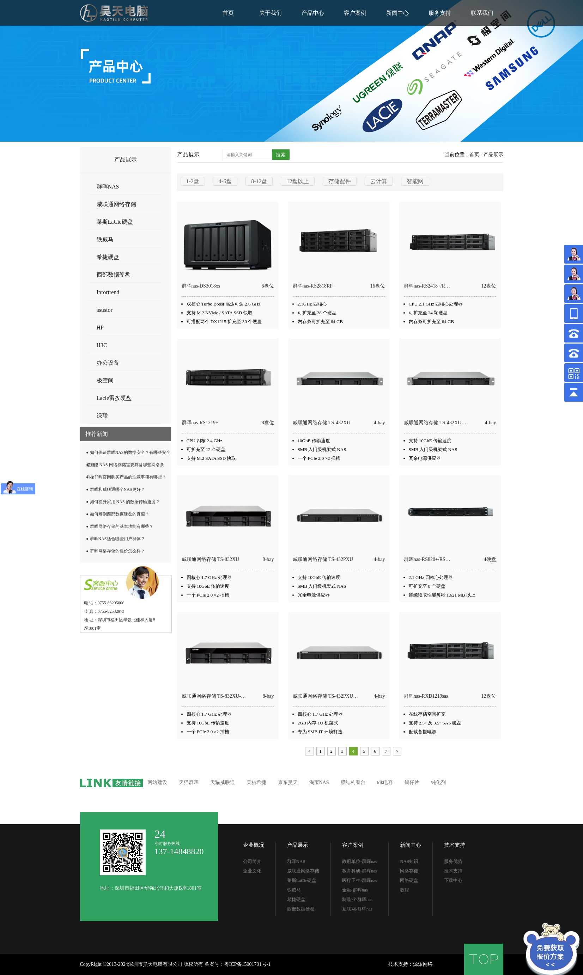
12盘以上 (297, 181)
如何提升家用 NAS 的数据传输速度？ (125, 501)
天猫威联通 (222, 782)
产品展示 (493, 154)
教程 (404, 890)
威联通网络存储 (116, 204)
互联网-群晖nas (357, 909)
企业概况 (253, 845)
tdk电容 (385, 782)
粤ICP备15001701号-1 (247, 964)
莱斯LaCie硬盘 (115, 222)
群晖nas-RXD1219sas (426, 696)
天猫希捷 (256, 782)
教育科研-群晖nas (359, 871)
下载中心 (453, 880)
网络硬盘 (409, 880)
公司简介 (252, 861)
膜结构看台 (353, 782)
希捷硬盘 (108, 257)
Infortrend (108, 292)
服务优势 (453, 861)
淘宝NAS (319, 782)
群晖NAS (108, 187)
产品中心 (313, 13)
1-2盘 (192, 181)
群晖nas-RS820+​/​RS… (427, 559)
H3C (102, 345)
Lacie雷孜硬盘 (114, 398)
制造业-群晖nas (357, 899)
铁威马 (105, 239)
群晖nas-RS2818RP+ (314, 286)
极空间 (105, 380)
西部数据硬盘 (113, 275)
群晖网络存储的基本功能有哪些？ (121, 526)
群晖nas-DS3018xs (201, 286)
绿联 (102, 416)
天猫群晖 (189, 782)
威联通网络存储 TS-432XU (322, 422)
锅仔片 (412, 782)
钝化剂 (438, 782)
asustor (105, 310)
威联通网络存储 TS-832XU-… (214, 696)
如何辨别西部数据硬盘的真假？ (119, 514)
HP (100, 328)
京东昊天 (288, 782)
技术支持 (454, 845)
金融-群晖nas (355, 890)
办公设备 (108, 363)
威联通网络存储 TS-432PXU (323, 559)
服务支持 (440, 13)
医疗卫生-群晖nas (359, 880)
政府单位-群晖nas (359, 861)
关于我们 (270, 13)
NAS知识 (409, 861)
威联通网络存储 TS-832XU (210, 559)
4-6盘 (225, 181)
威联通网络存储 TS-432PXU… (325, 696)
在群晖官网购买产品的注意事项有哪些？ (128, 477)
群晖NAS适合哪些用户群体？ (117, 538)
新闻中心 (397, 13)
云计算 (378, 181)
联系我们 (482, 13)
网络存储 (409, 871)
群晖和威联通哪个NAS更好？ (117, 489)
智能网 (415, 181)
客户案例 (355, 13)
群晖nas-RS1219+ (200, 422)
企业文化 (252, 871)
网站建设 (157, 782)
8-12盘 (259, 181)
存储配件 (339, 181)
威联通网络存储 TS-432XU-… (436, 422)
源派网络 (423, 964)
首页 (228, 13)
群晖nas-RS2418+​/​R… (427, 286)
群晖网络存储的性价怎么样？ (117, 551)
